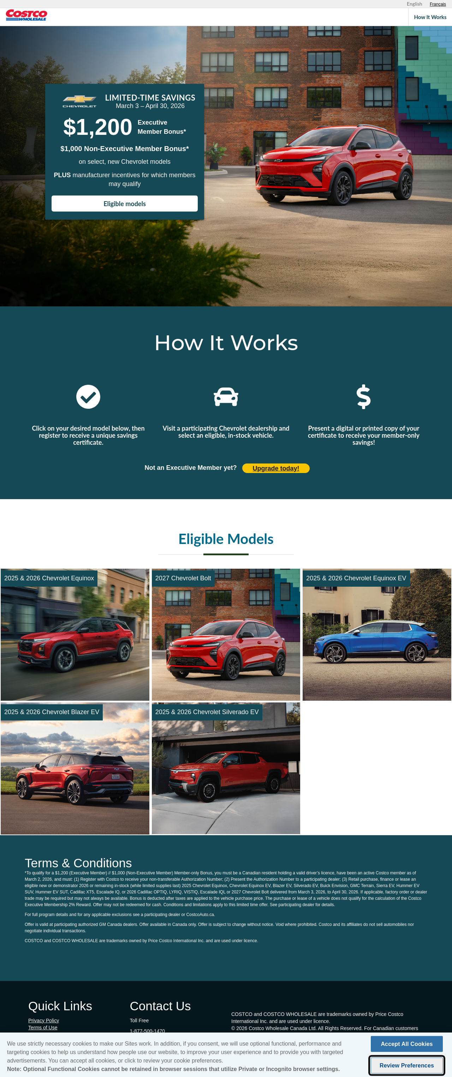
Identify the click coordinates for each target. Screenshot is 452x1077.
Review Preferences (407, 1067)
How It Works (430, 17)
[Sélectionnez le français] (438, 4)
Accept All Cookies (407, 1046)
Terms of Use (42, 1027)
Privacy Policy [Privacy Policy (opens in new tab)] (43, 1020)
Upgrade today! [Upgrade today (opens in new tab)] (276, 468)
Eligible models (124, 204)
